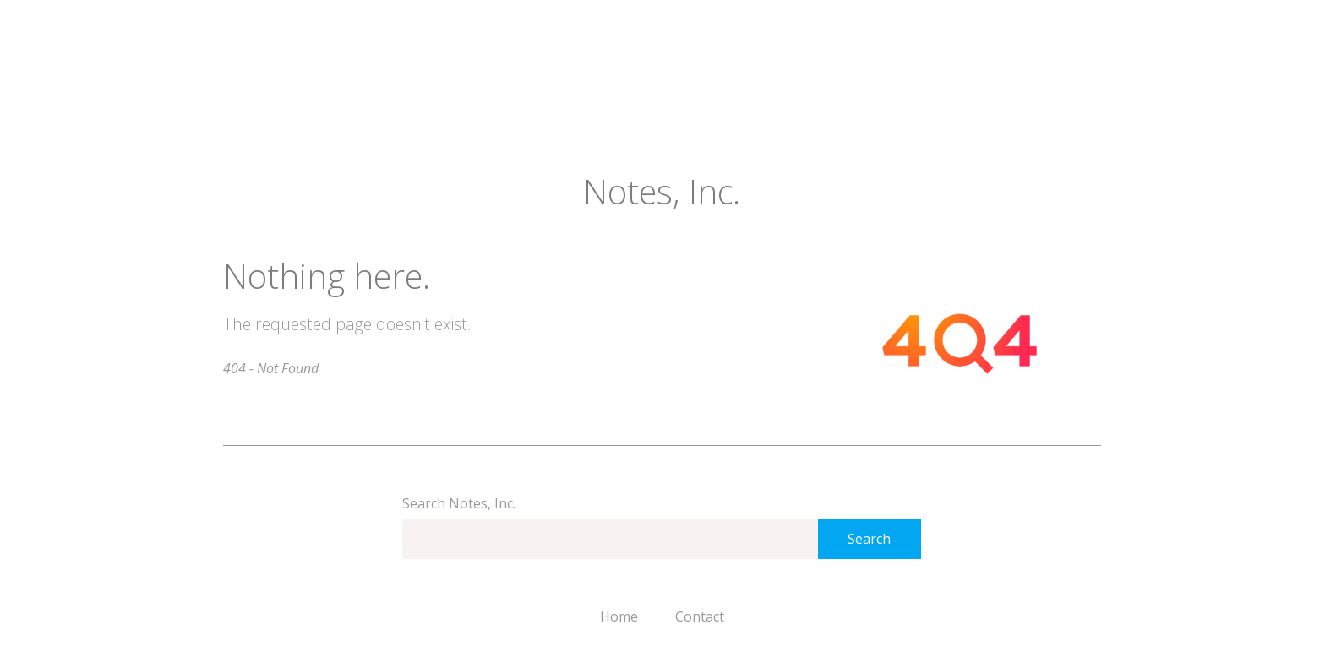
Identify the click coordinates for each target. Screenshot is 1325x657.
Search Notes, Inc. (458, 503)
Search (869, 538)
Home (619, 616)
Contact (699, 616)
